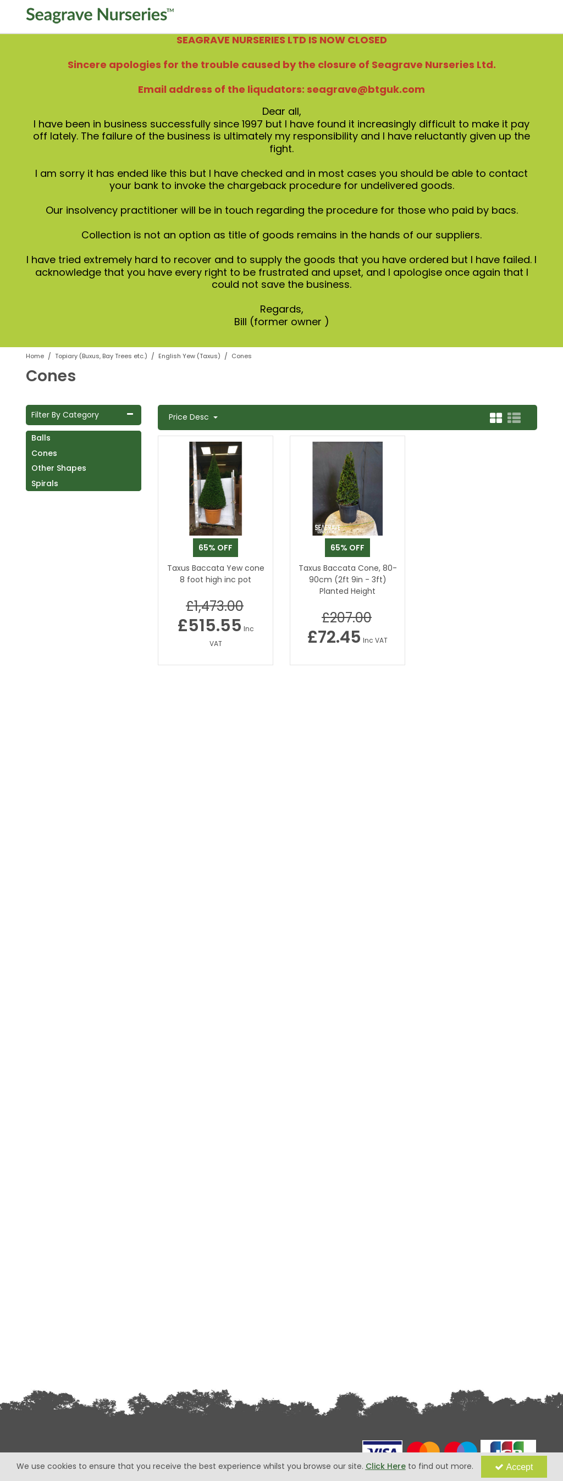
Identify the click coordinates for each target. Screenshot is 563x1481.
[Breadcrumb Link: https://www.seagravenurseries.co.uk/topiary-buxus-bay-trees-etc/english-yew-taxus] (189, 355)
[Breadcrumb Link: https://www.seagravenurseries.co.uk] (35, 355)
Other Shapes (58, 468)
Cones (44, 453)
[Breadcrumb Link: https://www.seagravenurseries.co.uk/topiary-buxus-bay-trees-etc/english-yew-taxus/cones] (241, 355)
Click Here (386, 1466)
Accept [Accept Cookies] (514, 1467)
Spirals (44, 483)
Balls (41, 437)
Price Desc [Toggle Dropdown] (190, 417)
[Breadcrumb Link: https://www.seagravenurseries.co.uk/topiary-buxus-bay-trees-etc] (101, 355)
